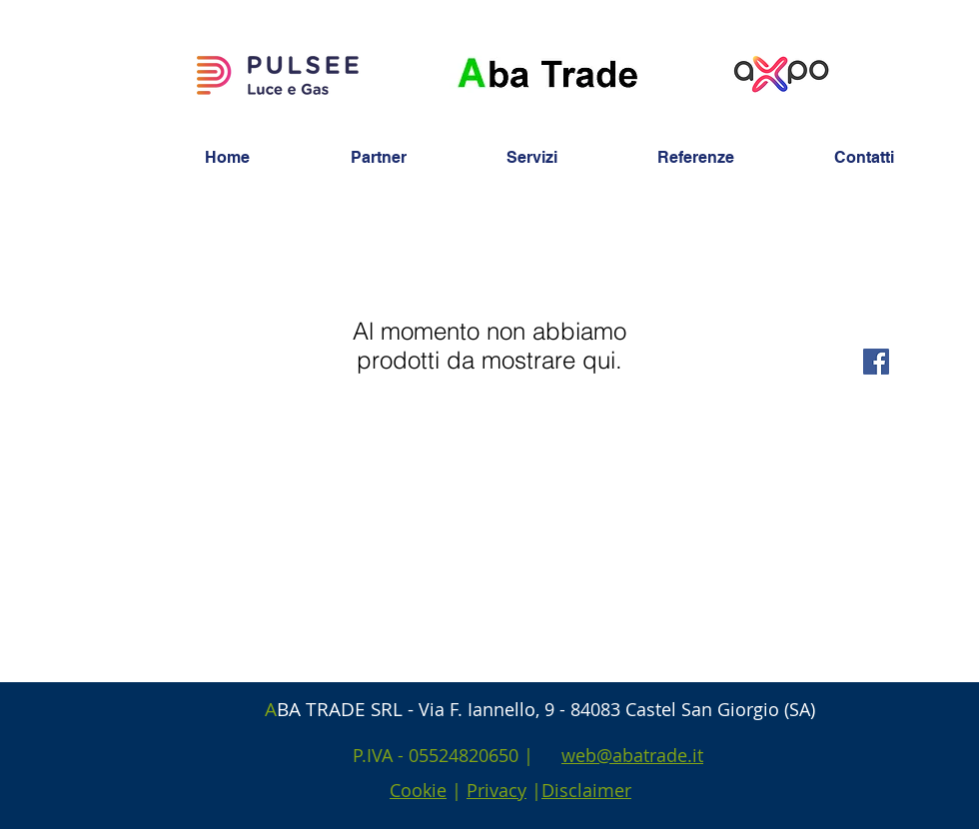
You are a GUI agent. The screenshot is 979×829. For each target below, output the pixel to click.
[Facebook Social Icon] (876, 362)
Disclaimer (586, 790)
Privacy (496, 790)
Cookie (418, 790)
